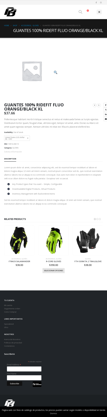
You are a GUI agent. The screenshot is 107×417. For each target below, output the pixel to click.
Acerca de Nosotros (12, 339)
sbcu (6, 327)
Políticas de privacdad (13, 342)
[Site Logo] (10, 11)
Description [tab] (10, 159)
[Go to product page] (19, 240)
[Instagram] (101, 2)
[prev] (95, 105)
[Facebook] (96, 2)
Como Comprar (10, 311)
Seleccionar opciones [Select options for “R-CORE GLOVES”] (53, 270)
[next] (99, 105)
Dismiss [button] (53, 413)
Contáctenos (9, 346)
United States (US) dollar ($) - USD (15, 138)
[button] (80, 12)
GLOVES (15, 148)
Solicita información (13, 151)
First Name (11, 373)
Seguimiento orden (12, 308)
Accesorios (16, 259)
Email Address (14, 364)
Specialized (9, 324)
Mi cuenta (8, 305)
